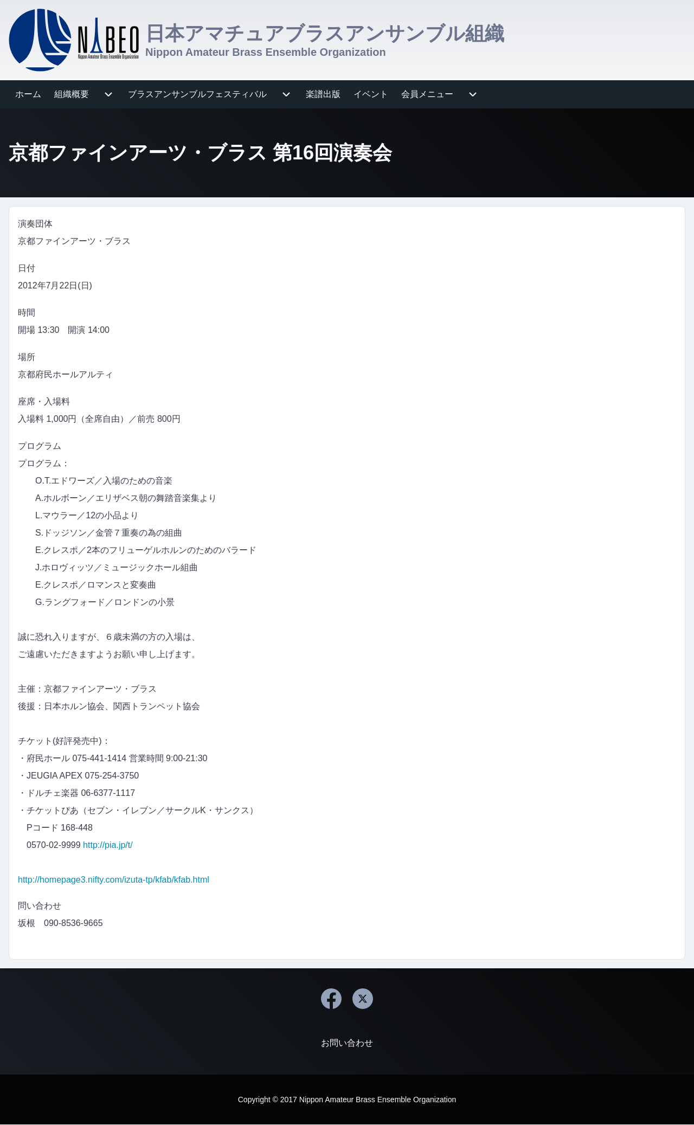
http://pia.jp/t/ (108, 845)
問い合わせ (39, 905)
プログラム (39, 446)
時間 (26, 312)
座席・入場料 (44, 401)
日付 (26, 268)
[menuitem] (28, 94)
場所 (26, 357)
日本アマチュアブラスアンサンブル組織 (324, 33)
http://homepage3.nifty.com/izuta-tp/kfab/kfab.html (113, 879)
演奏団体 (35, 223)
